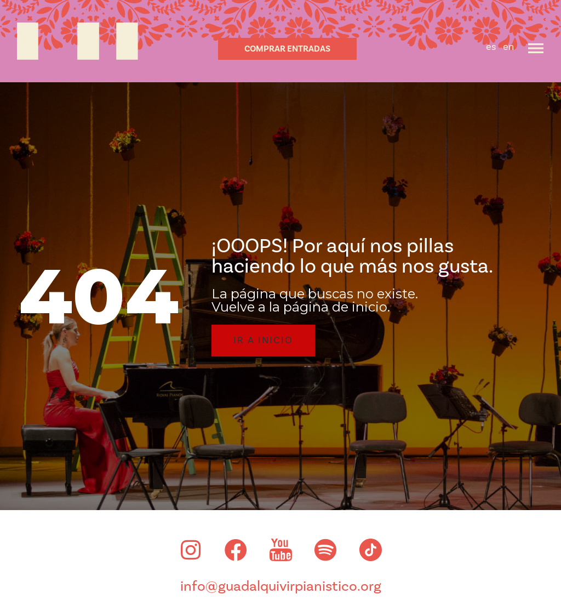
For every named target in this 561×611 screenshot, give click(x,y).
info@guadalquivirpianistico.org (280, 586)
